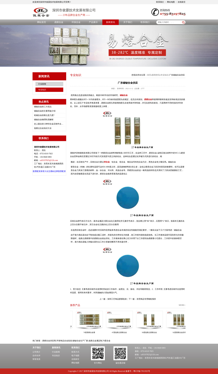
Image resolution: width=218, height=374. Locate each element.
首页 (149, 75)
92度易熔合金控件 (180, 332)
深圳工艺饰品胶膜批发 (117, 299)
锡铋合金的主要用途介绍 (44, 111)
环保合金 (76, 22)
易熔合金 (58, 22)
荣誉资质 (36, 359)
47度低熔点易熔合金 (119, 332)
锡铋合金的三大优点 (43, 107)
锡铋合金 (124, 95)
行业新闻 (42, 84)
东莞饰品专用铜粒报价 (146, 299)
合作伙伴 (36, 356)
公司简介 (36, 352)
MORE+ (182, 305)
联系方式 (75, 352)
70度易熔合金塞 (90, 332)
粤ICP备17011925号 (141, 371)
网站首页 (41, 22)
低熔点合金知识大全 (43, 128)
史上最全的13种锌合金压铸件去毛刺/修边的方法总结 (49, 124)
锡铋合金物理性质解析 (44, 120)
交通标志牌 (53, 171)
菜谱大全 (44, 171)
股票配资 (36, 171)
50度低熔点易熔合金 (150, 332)
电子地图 (75, 356)
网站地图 (171, 2)
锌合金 (107, 162)
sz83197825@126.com (150, 355)
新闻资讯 (110, 22)
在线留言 (181, 2)
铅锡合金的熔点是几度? (44, 115)
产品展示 (93, 22)
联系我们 (160, 2)
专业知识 (42, 90)
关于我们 (127, 22)
